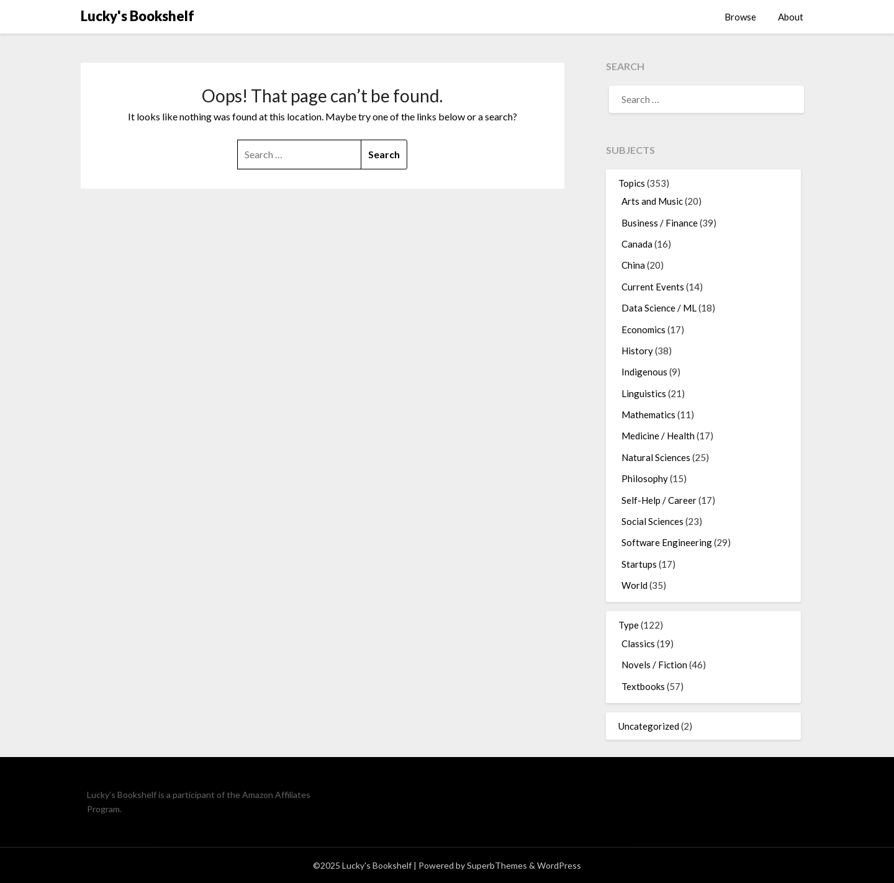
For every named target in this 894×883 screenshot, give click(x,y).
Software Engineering (666, 542)
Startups (639, 564)
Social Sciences (652, 521)
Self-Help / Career (659, 500)
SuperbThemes (497, 865)
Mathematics (648, 414)
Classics (638, 643)
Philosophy (644, 478)
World (634, 585)
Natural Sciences (655, 457)
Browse (740, 16)
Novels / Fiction (654, 664)
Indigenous (644, 371)
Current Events (652, 286)
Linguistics (643, 393)
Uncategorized (648, 726)
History (637, 350)
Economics (643, 329)
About (790, 16)
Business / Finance (659, 222)
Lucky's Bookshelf (137, 15)
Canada (636, 243)
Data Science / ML (659, 307)
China (633, 265)
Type (628, 624)
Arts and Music (652, 201)
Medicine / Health (658, 435)
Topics (631, 183)
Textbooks (643, 686)
